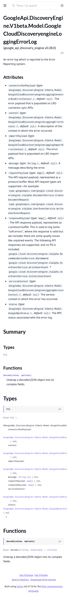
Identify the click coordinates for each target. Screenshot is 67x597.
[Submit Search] (13, 6)
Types (8, 347)
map (29, 481)
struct (22, 550)
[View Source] (59, 409)
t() (5, 355)
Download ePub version (43, 579)
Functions (12, 367)
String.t (23, 477)
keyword (35, 550)
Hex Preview (41, 575)
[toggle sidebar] (4, 5)
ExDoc (20, 586)
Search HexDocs (20, 579)
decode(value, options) (17, 375)
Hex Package (26, 575)
